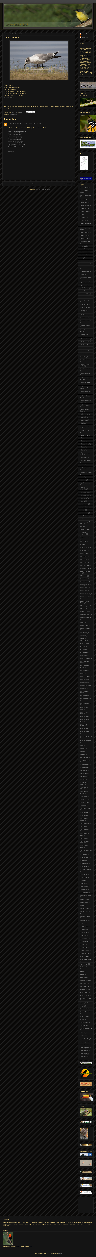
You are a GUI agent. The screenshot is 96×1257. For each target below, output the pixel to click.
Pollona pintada (84, 892)
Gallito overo (83, 576)
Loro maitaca (83, 652)
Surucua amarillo (84, 950)
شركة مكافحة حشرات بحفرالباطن (16, 144)
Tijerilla (82, 974)
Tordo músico (83, 983)
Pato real (82, 779)
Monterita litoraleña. (85, 703)
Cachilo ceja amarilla (85, 321)
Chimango (83, 441)
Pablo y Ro (84, 34)
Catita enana (83, 420)
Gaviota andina (84, 588)
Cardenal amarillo (85, 351)
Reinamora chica (84, 908)
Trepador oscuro (84, 989)
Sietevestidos (83, 932)
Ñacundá (82, 754)
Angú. (81, 214)
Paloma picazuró (84, 767)
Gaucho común (84, 582)
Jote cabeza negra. (85, 628)
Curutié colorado (84, 516)
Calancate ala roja (85, 339)
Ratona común (84, 899)
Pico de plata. (83, 854)
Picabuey (82, 805)
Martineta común (84, 670)
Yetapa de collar (84, 1039)
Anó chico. (83, 217)
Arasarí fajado (84, 238)
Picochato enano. (85, 857)
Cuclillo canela (84, 504)
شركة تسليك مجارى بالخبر (14, 134)
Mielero (82, 673)
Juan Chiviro (83, 633)
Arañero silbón (84, 235)
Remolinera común (85, 916)
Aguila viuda (83, 199)
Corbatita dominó (84, 495)
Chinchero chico (84, 444)
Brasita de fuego (84, 288)
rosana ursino (85, 37)
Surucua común (84, 953)
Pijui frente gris (84, 860)
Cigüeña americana (85, 483)
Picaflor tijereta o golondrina (84, 841)
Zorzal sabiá (83, 1056)
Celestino (82, 423)
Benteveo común (84, 264)
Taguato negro (84, 964)
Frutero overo (83, 562)
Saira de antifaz (84, 926)
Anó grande (83, 220)
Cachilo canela (84, 318)
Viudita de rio (83, 1025)
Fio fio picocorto (84, 547)
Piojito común (83, 877)
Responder (11, 151)
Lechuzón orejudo (85, 643)
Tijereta (82, 971)
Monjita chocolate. (85, 685)
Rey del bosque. (84, 920)
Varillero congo (84, 1016)
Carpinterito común (85, 360)
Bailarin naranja (84, 252)
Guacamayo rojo (84, 611)
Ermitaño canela (84, 529)
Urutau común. (84, 1009)
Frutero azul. (83, 556)
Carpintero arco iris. (85, 369)
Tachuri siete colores (85, 959)
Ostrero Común (84, 757)
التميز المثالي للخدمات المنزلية (18, 123)
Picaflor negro (84, 838)
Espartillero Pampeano (83, 533)
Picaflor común (84, 815)
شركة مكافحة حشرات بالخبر (15, 136)
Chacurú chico (84, 435)
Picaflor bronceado (85, 808)
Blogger (60, 1253)
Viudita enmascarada (86, 1028)
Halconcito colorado (85, 617)
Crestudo (82, 501)
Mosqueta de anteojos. (83, 725)
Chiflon (82, 438)
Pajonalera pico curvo (86, 760)
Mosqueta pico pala (85, 740)
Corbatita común (84, 492)
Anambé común (84, 208)
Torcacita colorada (85, 980)
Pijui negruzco (84, 863)
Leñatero (82, 646)
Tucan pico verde (84, 995)
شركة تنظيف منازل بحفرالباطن (16, 146)
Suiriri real (82, 944)
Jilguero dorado (84, 625)
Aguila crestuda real (85, 195)
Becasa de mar (84, 261)
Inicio (33, 184)
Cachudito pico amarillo (84, 330)
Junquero (82, 636)
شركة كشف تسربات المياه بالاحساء (17, 131)
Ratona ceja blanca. (85, 895)
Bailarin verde (84, 255)
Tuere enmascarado (85, 998)
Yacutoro (82, 1033)
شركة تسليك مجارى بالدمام (15, 137)
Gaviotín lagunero (85, 594)
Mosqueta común (84, 716)
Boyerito (82, 274)
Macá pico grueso (85, 658)
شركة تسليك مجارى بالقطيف (15, 141)
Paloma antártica (84, 764)
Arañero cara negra (85, 223)
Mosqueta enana (84, 728)
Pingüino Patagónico (85, 869)
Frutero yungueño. (85, 565)
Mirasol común (84, 679)
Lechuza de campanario (83, 639)
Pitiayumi (82, 883)
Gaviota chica (13, 114)
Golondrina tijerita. (85, 609)
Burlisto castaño (84, 294)
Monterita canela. (84, 695)
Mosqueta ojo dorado (86, 736)
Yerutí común (83, 1036)
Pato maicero (83, 776)
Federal (82, 544)
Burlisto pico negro (85, 300)
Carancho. (83, 348)
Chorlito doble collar (85, 468)
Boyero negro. (84, 285)
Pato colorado (84, 770)
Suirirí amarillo (84, 938)
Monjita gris (83, 688)
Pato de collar (84, 773)
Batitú (81, 258)
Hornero (82, 622)
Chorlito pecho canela (86, 472)
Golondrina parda (85, 606)
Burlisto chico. (84, 297)
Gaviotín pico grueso (85, 597)
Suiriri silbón (83, 947)
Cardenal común (84, 354)
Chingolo (82, 447)
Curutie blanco (84, 513)
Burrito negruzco (84, 307)
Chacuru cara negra (85, 430)
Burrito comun (84, 304)
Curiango (82, 510)
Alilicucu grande (84, 205)
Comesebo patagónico (83, 488)
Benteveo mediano (85, 267)
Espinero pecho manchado (84, 540)
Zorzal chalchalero (85, 1045)
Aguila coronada (84, 187)
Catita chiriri (83, 417)
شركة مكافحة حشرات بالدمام (15, 139)
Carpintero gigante (85, 405)
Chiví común (83, 457)
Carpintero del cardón (86, 391)
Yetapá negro (83, 1042)
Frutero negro (83, 559)
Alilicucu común (84, 202)
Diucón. (82, 526)
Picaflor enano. (84, 826)
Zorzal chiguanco (84, 1047)
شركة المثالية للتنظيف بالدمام (15, 132)
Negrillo (82, 751)
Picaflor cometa (84, 812)
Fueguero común (84, 568)
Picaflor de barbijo (85, 823)
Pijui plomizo (83, 866)
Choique (82, 465)
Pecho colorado (84, 796)
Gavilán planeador (85, 585)
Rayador (82, 905)
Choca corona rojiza (85, 460)
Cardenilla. (83, 357)
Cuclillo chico (83, 507)
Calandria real (84, 345)
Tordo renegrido (84, 986)
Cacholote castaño (85, 325)
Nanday (82, 745)
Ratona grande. (84, 902)
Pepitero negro (84, 802)
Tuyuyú (82, 1006)
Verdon (82, 1019)
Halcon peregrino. (85, 614)
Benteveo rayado (84, 271)
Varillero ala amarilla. (86, 1012)
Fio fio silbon (83, 550)
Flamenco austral (84, 553)
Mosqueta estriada (85, 731)
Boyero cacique (84, 282)
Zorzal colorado (84, 1050)
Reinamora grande (85, 911)
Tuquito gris (83, 1003)
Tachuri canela (84, 956)
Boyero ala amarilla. (85, 277)
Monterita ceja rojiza (85, 698)
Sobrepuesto (83, 935)
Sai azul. (82, 923)
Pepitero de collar (85, 799)
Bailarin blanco (84, 249)
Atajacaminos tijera (85, 241)
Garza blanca (83, 579)
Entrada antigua (69, 184)
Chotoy (82, 477)
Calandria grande (84, 342)
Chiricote (82, 450)
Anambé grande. (84, 211)
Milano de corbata (85, 676)
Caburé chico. (84, 315)
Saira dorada (83, 929)
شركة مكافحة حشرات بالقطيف (16, 142)
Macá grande (83, 655)
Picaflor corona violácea (84, 819)
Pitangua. (82, 880)
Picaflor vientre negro (86, 850)
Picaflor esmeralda (85, 829)
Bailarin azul (83, 246)
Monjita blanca (84, 682)
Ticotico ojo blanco (85, 967)
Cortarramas (83, 498)
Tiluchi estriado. (84, 977)
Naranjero (82, 748)
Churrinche (83, 480)
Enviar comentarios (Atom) (43, 189)
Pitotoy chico (83, 886)
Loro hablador (84, 649)
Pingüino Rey (83, 874)
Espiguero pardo (84, 537)
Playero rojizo (83, 889)
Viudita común (84, 1022)
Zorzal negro (83, 1053)
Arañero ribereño (84, 232)
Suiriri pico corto (84, 941)
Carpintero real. (84, 414)
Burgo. (81, 291)
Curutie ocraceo (84, 519)
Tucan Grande (84, 992)
